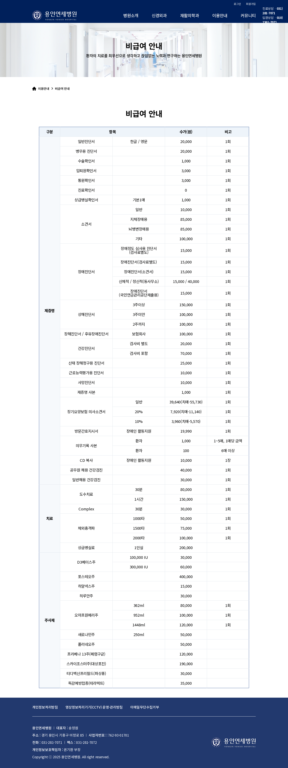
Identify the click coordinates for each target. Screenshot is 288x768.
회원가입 (251, 4)
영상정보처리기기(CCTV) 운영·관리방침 (94, 707)
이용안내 (219, 15)
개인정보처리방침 (45, 707)
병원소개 (130, 15)
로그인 (237, 4)
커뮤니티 (248, 15)
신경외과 (159, 15)
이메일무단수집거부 (144, 707)
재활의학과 (189, 15)
